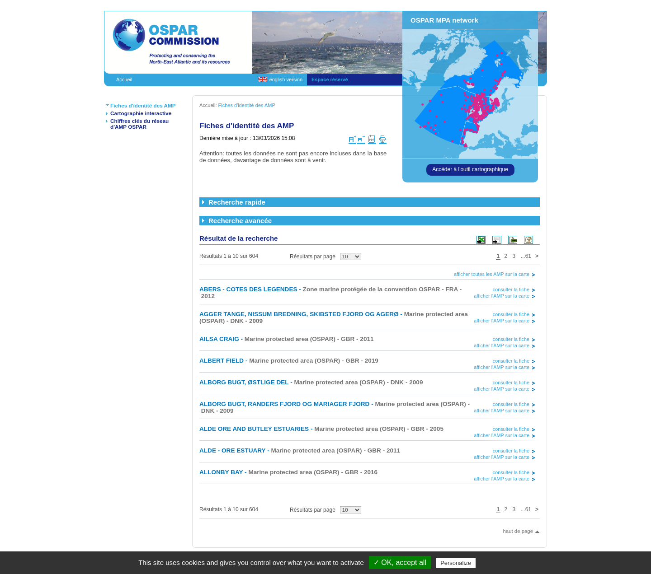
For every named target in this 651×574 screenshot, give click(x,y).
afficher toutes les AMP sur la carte (491, 274)
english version (285, 79)
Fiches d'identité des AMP (143, 105)
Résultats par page (312, 256)
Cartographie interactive (140, 113)
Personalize (455, 563)
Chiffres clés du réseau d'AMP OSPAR (139, 124)
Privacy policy (499, 562)
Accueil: (208, 105)
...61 (526, 256)
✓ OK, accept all (399, 562)
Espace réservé (329, 79)
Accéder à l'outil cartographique (470, 169)
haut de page (518, 531)
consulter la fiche (511, 289)
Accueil (124, 79)
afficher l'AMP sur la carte (501, 296)
